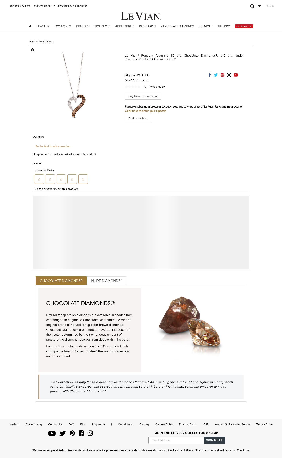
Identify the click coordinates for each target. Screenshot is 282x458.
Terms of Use (264, 424)
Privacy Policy (188, 424)
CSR (206, 424)
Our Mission (125, 424)
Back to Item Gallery (41, 41)
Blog (83, 424)
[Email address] (176, 440)
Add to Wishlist (138, 118)
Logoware (98, 424)
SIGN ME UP (214, 440)
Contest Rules (164, 424)
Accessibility (34, 424)
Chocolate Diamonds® (61, 281)
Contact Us (55, 424)
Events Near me (44, 6)
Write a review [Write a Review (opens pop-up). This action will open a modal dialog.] (157, 86)
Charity (144, 424)
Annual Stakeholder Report (232, 424)
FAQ (71, 424)
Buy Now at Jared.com (143, 96)
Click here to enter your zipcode (145, 111)
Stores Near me (19, 6)
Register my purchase (73, 6)
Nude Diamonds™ (106, 281)
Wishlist (15, 424)
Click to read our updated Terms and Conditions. (222, 450)
